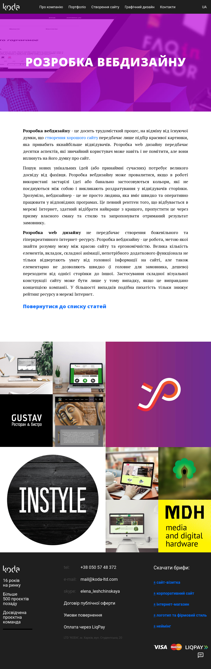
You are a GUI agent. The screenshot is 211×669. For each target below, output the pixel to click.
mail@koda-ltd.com (99, 579)
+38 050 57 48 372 (98, 567)
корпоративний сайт (175, 593)
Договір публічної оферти (89, 603)
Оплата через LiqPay (84, 627)
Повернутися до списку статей (64, 306)
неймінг (164, 626)
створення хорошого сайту (71, 137)
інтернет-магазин (173, 604)
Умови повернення (83, 615)
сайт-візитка (168, 582)
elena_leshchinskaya (100, 591)
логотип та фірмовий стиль (182, 615)
